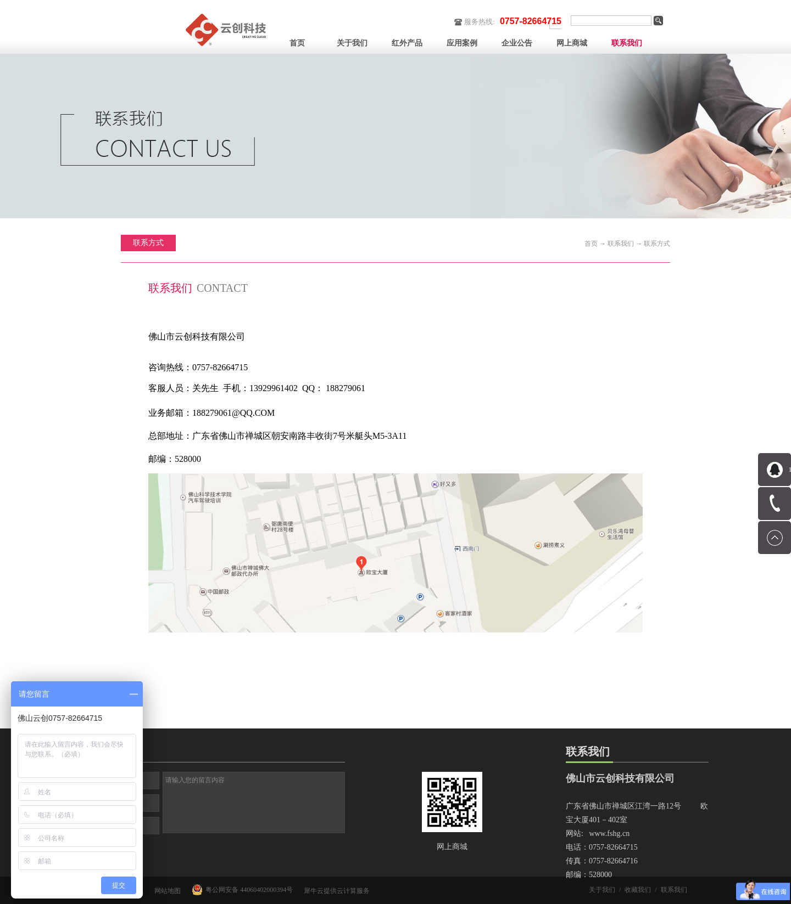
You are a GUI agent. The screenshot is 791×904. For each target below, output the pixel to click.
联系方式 (657, 243)
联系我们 (621, 243)
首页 (297, 43)
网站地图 (166, 891)
